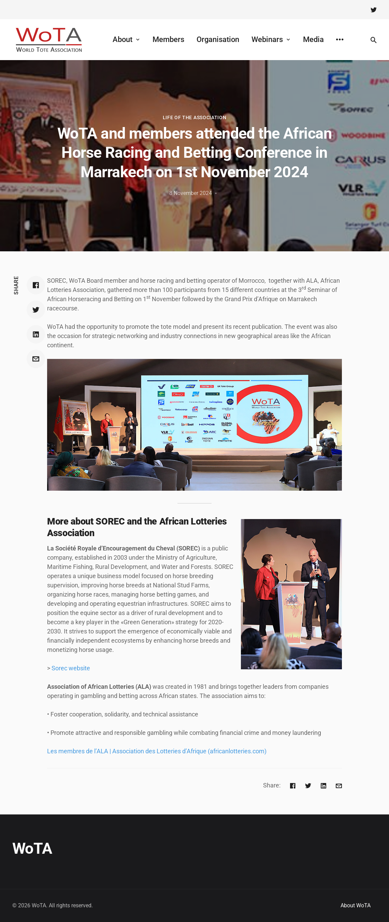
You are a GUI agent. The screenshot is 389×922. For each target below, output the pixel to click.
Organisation (218, 39)
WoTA (32, 848)
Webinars (267, 39)
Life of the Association (195, 117)
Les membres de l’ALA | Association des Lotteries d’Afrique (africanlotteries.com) (156, 751)
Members (168, 39)
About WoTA (356, 905)
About (122, 39)
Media (313, 39)
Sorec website (71, 668)
